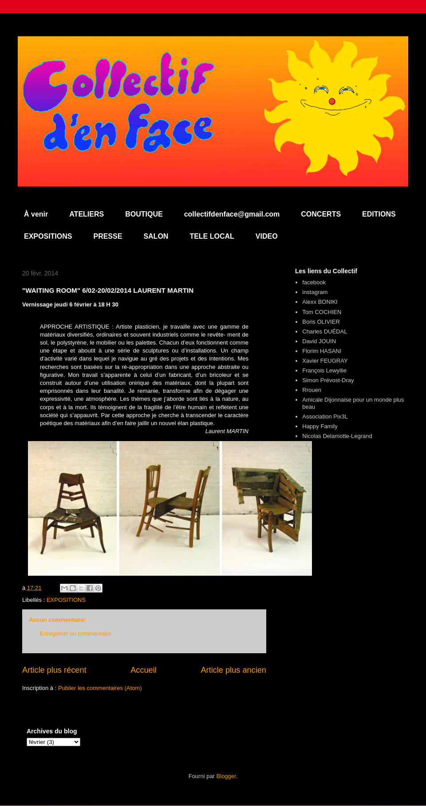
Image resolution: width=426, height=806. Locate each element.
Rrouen (311, 390)
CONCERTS (321, 214)
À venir (36, 214)
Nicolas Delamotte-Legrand (337, 436)
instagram (314, 292)
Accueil (143, 670)
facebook (314, 282)
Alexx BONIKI (319, 301)
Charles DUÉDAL (324, 331)
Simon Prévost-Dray (328, 380)
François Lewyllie (324, 370)
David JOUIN (319, 341)
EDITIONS (379, 214)
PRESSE (107, 236)
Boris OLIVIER (321, 321)
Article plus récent (54, 670)
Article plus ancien (233, 670)
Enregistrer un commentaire (75, 633)
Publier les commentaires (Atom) (100, 688)
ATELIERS (86, 214)
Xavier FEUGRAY (324, 360)
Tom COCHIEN (321, 312)
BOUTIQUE (143, 214)
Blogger (226, 776)
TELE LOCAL (211, 236)
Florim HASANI (321, 351)
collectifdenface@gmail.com (232, 214)
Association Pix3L (325, 416)
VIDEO (267, 236)
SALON (155, 236)
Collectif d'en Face (213, 60)
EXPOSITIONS (48, 236)
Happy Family (319, 426)
